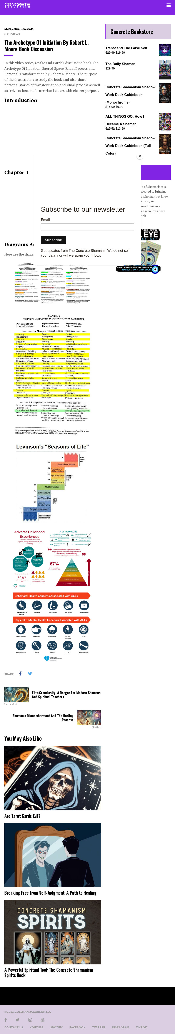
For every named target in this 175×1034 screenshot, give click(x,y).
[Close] (140, 156)
